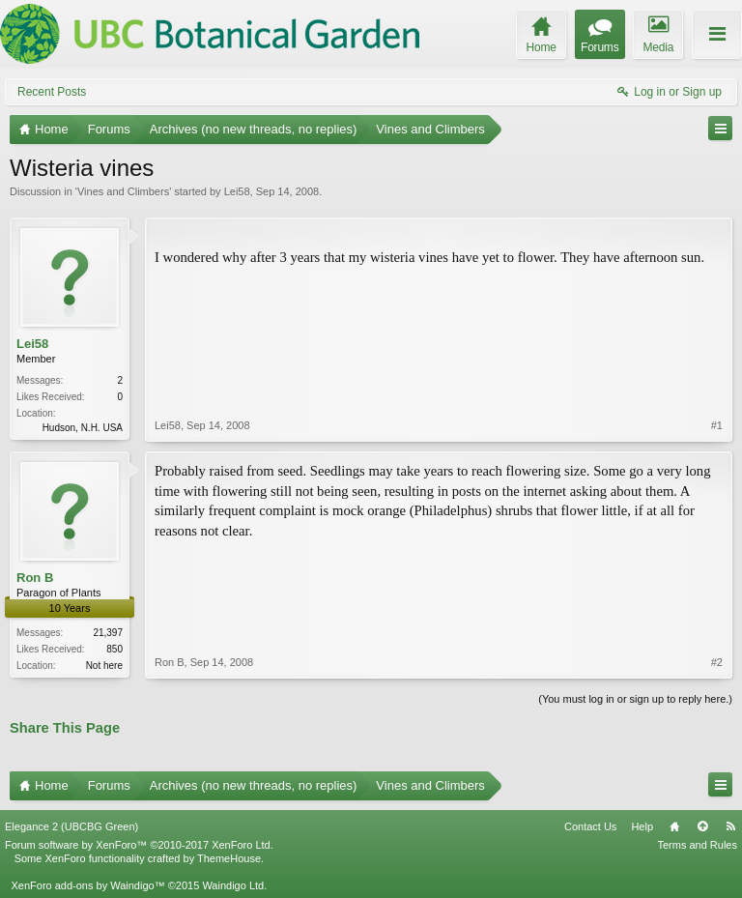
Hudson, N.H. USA (83, 427)
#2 (717, 662)
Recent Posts (51, 92)
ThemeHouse (229, 858)
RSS (730, 826)
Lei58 (237, 191)
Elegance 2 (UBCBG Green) (71, 826)
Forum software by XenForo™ (139, 845)
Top (702, 826)
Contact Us (590, 826)
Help (642, 826)
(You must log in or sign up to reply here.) (635, 699)
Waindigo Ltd (233, 885)
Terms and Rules (697, 845)
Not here (104, 665)
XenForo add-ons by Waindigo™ (87, 885)
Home (674, 826)
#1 (717, 425)
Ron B (34, 577)
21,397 (108, 632)
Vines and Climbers (123, 191)
